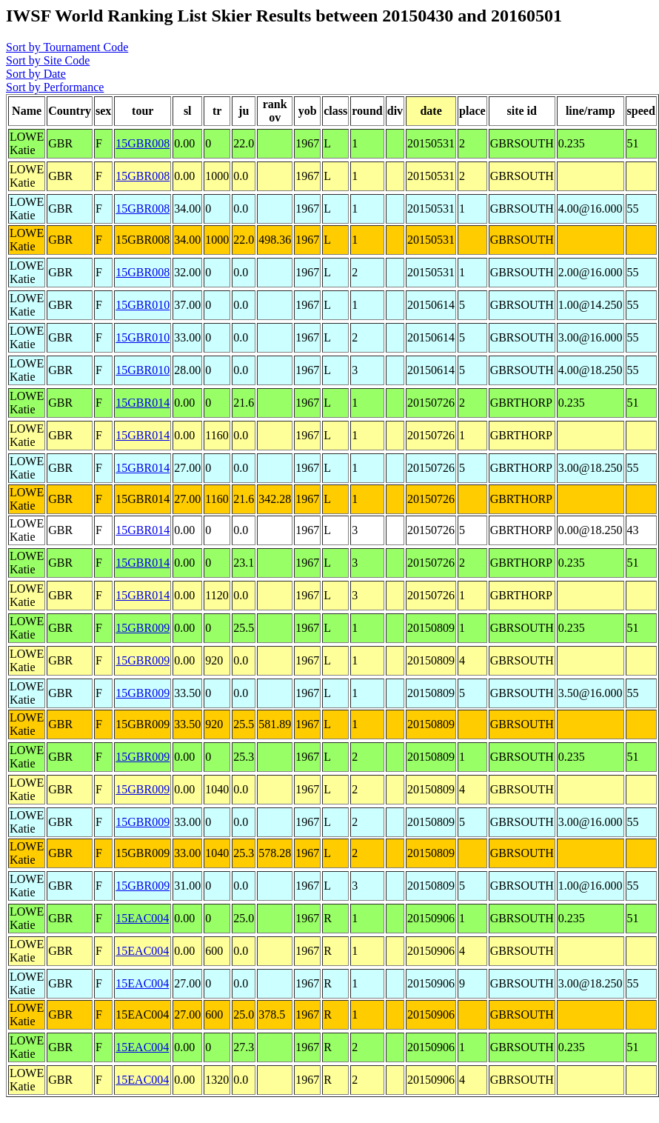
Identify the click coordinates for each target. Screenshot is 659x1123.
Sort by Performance (55, 87)
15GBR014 (143, 402)
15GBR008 (143, 143)
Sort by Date (36, 73)
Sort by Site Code (48, 60)
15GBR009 (143, 628)
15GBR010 (143, 305)
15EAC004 (142, 918)
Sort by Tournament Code (67, 47)
